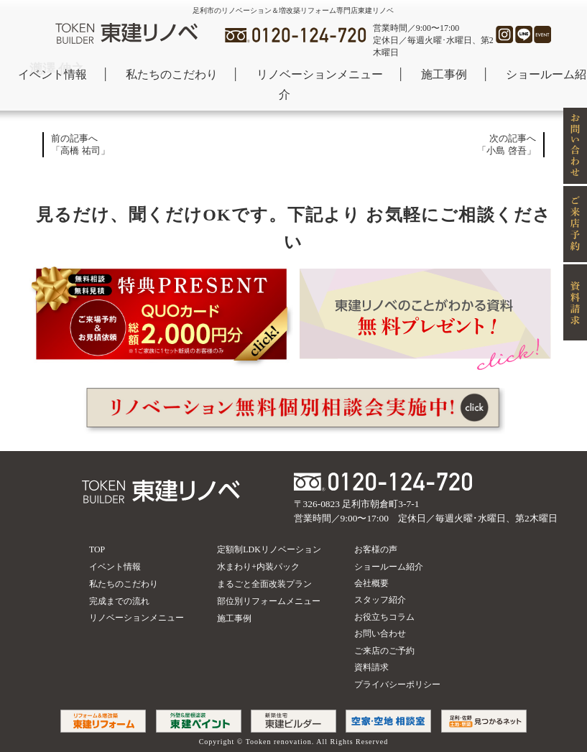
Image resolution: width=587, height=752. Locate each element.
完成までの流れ (119, 601)
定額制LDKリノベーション (269, 549)
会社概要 (371, 583)
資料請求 (371, 667)
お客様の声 (375, 549)
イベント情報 (52, 74)
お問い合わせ (380, 633)
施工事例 (444, 74)
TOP (97, 549)
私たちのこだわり (172, 74)
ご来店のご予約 (384, 651)
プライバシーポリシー (397, 684)
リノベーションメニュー (319, 74)
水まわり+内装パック (258, 567)
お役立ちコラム (384, 617)
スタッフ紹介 (380, 600)
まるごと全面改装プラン (264, 584)
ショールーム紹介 (388, 567)
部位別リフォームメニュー (268, 601)
